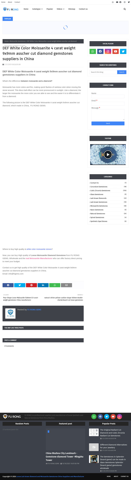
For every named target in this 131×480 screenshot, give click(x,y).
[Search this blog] (103, 72)
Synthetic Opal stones (108, 221)
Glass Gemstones (108, 194)
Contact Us (108, 183)
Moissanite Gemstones (18, 41)
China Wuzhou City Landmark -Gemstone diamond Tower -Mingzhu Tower (64, 457)
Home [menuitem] (26, 9)
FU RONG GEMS (34, 309)
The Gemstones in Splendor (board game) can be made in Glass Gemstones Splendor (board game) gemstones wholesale (113, 462)
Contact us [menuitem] (83, 9)
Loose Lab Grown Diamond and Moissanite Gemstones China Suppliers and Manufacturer (50, 476)
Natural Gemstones (108, 214)
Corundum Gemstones (108, 187)
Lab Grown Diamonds (108, 198)
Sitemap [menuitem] (71, 9)
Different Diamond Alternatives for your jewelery (113, 446)
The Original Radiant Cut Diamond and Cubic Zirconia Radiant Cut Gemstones (112, 433)
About (10, 2)
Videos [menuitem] (59, 9)
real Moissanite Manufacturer (38, 258)
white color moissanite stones (39, 249)
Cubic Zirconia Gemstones (108, 190)
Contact (17, 2)
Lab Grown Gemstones (108, 202)
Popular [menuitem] (50, 9)
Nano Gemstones (108, 210)
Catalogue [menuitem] (36, 9)
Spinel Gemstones (108, 217)
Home (3, 2)
